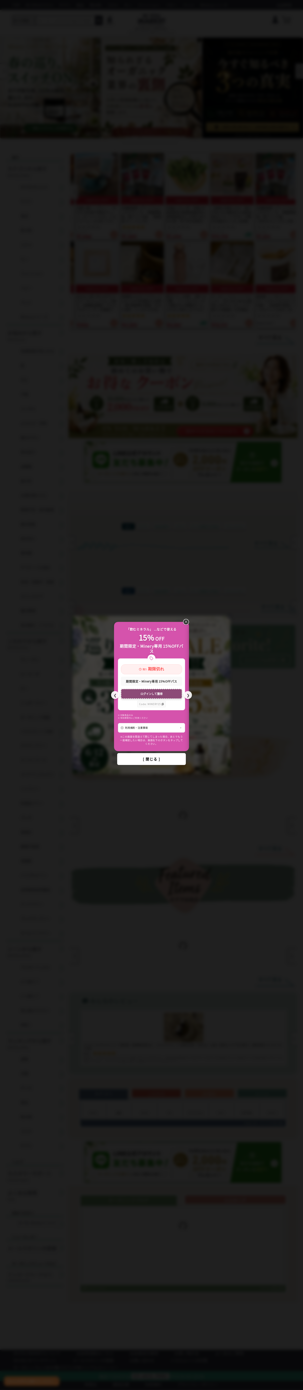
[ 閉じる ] (151, 759)
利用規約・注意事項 (136, 727)
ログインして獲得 (151, 694)
